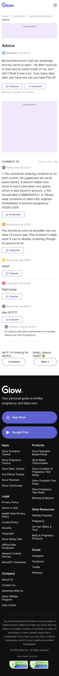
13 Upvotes (13, 214)
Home (5, 16)
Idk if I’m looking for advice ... (15, 354)
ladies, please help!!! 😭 (42, 354)
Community (18, 16)
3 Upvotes (13, 250)
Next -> (45, 361)
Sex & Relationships (40, 16)
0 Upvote (12, 86)
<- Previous (14, 361)
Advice (6, 19)
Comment (35, 86)
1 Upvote (12, 273)
